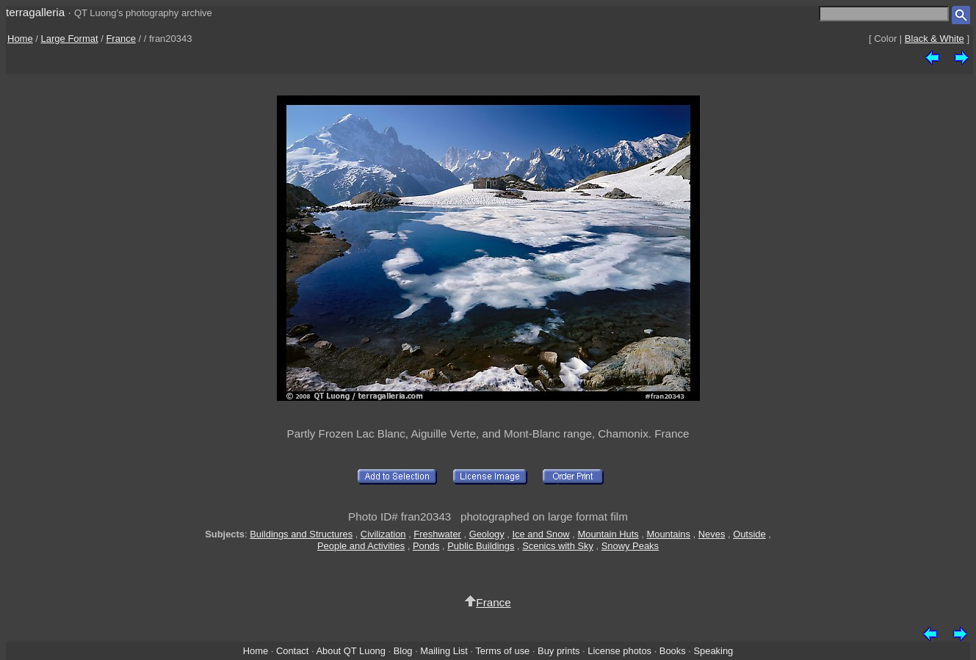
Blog (403, 650)
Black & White (934, 38)
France (120, 38)
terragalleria (35, 12)
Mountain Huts (607, 534)
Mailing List (444, 650)
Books (672, 650)
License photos (619, 650)
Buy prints (558, 650)
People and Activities (361, 545)
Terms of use (502, 650)
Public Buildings (480, 545)
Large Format (69, 38)
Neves (712, 534)
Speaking (713, 650)
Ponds (426, 545)
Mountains (668, 534)
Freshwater (437, 534)
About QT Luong (350, 650)
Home (20, 38)
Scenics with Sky (557, 545)
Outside (749, 534)
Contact (292, 650)
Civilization (383, 534)
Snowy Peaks (630, 545)
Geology (487, 534)
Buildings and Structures (301, 534)
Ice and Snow (540, 534)
